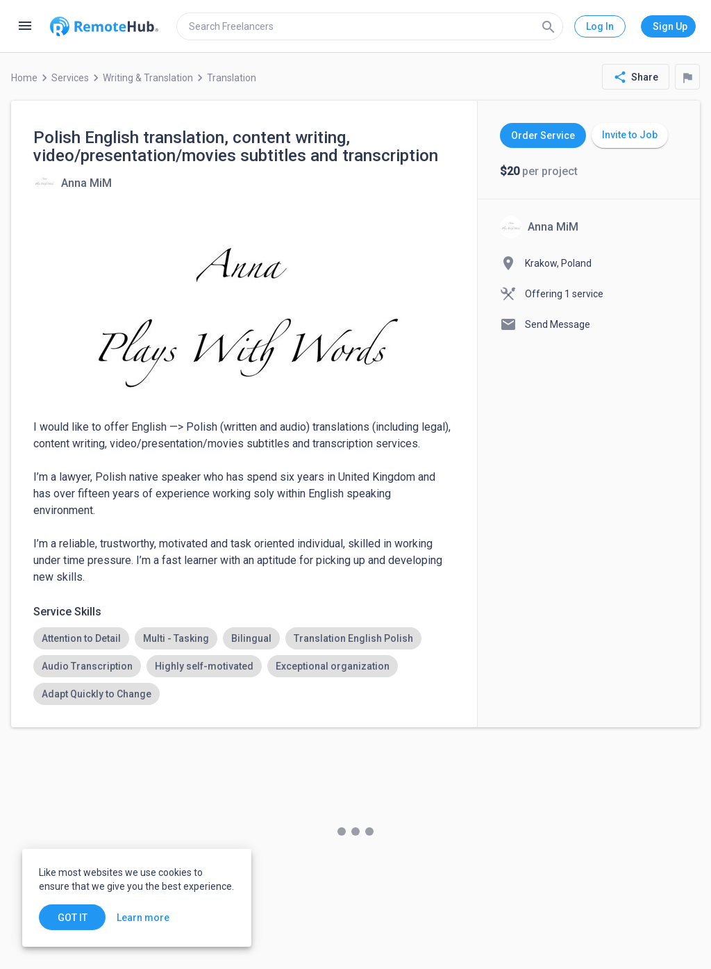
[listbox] (244, 666)
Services (70, 77)
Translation (231, 77)
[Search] (548, 26)
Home (24, 77)
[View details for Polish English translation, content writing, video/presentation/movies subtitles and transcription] (72, 183)
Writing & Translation (148, 77)
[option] (81, 638)
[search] (369, 26)
